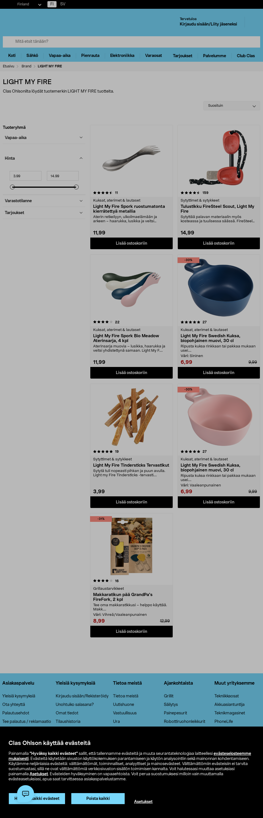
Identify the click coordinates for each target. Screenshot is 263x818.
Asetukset (39, 774)
